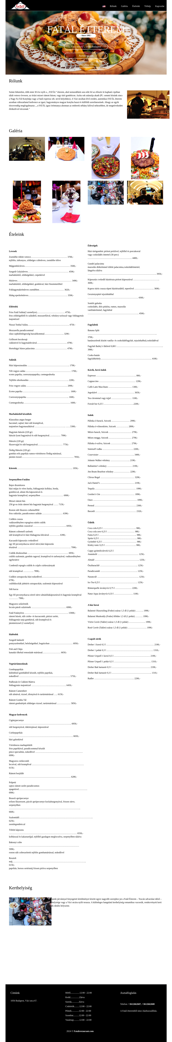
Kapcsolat (159, 6)
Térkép (147, 6)
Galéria (124, 6)
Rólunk (113, 6)
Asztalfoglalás (86, 55)
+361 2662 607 (86, 64)
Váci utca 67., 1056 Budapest (86, 46)
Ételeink (136, 6)
